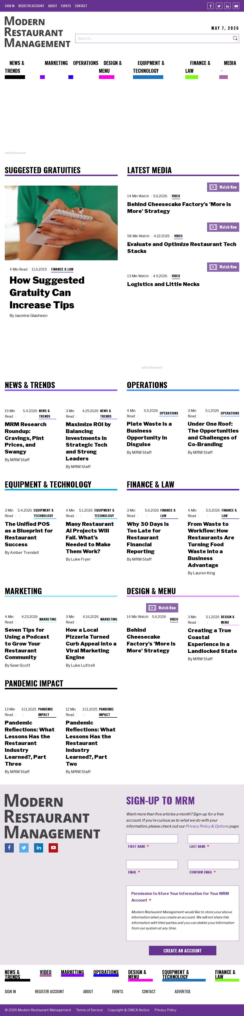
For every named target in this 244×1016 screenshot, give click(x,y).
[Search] (235, 38)
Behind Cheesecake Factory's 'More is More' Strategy (151, 640)
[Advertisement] (122, 117)
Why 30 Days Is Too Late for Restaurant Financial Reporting (148, 538)
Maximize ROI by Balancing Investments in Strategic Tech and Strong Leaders (88, 441)
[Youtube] (236, 6)
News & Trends (44, 413)
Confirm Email (200, 871)
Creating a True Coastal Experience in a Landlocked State (212, 640)
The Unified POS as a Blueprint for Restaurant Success (29, 534)
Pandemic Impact (45, 711)
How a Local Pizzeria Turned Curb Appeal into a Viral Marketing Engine (91, 643)
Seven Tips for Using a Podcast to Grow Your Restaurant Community (27, 643)
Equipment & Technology (44, 513)
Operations (169, 412)
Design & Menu (227, 619)
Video (176, 195)
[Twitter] (219, 6)
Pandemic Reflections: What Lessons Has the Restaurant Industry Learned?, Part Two (91, 743)
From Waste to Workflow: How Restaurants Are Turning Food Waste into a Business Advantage (211, 544)
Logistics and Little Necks (163, 284)
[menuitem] (10, 5)
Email (132, 871)
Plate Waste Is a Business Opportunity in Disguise (149, 434)
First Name (136, 846)
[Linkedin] (227, 6)
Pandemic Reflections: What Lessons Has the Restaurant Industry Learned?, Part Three (30, 743)
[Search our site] (153, 38)
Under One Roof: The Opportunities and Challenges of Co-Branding (213, 434)
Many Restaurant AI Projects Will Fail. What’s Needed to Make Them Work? (90, 538)
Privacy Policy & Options (207, 826)
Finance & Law (62, 268)
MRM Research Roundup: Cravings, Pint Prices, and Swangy (25, 438)
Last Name (197, 846)
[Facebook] (210, 6)
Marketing (47, 619)
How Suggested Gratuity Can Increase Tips (47, 292)
